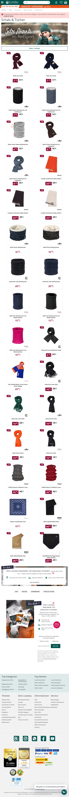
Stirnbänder (35, 591)
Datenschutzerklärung (49, 658)
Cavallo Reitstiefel (39, 680)
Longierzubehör (6, 702)
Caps (16, 591)
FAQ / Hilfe (37, 712)
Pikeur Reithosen (39, 683)
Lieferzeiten (38, 717)
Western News (44, 641)
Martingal (21, 687)
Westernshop (6, 700)
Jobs (19, 717)
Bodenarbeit (5, 722)
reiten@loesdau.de (39, 789)
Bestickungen (55, 700)
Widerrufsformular (40, 725)
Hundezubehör (6, 707)
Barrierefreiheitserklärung (42, 707)
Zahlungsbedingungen (41, 722)
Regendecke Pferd (7, 684)
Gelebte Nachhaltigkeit (25, 710)
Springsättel (22, 689)
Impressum (37, 702)
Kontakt (20, 702)
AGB (35, 700)
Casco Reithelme (56, 680)
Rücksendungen (39, 710)
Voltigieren (5, 712)
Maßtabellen (54, 705)
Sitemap (36, 727)
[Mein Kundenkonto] (56, 3)
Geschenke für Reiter (8, 705)
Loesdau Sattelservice (57, 702)
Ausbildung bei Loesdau (25, 715)
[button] (2, 2)
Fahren (4, 710)
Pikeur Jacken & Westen (41, 685)
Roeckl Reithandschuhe (58, 685)
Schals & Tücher (49, 591)
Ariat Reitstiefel (55, 683)
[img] (65, 3)
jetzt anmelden (34, 582)
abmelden (40, 661)
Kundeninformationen (41, 715)
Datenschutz (38, 705)
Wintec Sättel (38, 688)
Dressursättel (6, 687)
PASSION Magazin (23, 712)
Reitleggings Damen (8, 689)
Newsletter (54, 707)
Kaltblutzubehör (7, 720)
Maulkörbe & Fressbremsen (22, 680)
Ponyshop (5, 715)
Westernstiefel (22, 684)
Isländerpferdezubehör (9, 717)
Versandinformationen (41, 720)
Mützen (24, 591)
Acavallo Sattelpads (57, 688)
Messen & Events (23, 720)
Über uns (21, 707)
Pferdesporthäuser (23, 700)
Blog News (55, 641)
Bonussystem (22, 705)
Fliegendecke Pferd (7, 680)
